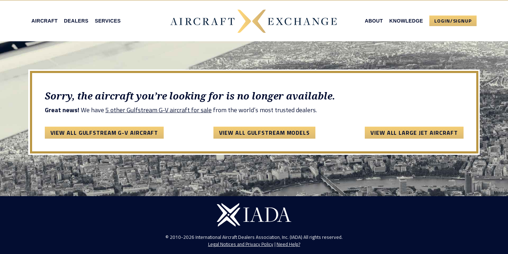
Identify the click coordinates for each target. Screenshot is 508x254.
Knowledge (406, 21)
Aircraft (44, 21)
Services (108, 21)
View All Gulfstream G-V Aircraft (104, 132)
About (374, 21)
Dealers (76, 21)
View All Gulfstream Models (264, 132)
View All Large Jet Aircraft (414, 132)
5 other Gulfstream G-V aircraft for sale (158, 110)
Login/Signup (453, 20)
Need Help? (288, 244)
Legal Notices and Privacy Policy (240, 244)
